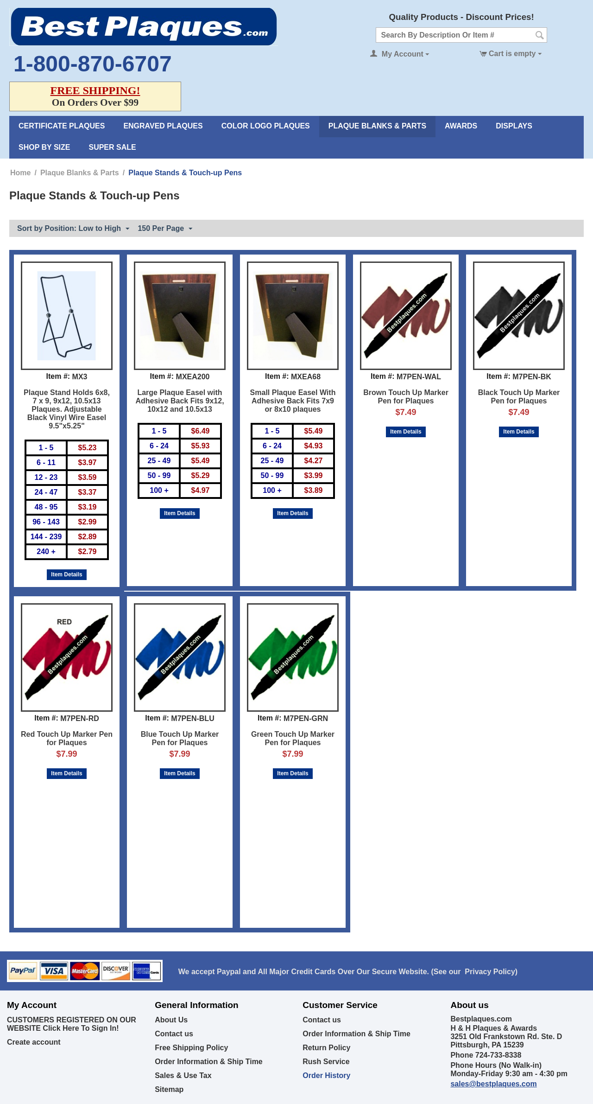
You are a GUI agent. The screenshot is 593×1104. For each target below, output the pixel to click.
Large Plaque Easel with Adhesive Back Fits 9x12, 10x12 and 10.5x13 (179, 401)
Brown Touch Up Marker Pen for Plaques (405, 397)
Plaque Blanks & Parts (377, 126)
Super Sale (112, 147)
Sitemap (169, 1089)
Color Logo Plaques (265, 126)
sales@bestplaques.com (493, 1084)
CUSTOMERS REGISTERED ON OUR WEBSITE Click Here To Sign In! (71, 1024)
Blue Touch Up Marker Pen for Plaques (180, 738)
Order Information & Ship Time (209, 1062)
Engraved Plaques (162, 126)
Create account (34, 1042)
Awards (461, 126)
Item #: (58, 376)
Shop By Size (44, 147)
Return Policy (326, 1048)
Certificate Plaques (62, 126)
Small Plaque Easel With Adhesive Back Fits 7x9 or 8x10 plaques (293, 401)
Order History (326, 1075)
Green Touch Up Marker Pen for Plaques (292, 738)
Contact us (174, 1034)
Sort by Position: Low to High (73, 229)
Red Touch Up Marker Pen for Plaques (67, 738)
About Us (171, 1020)
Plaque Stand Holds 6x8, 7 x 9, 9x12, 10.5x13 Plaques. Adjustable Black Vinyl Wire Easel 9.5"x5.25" (67, 409)
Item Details (66, 574)
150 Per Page (165, 229)
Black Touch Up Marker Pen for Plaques (519, 397)
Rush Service (326, 1062)
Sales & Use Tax (183, 1075)
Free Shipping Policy (191, 1048)
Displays (514, 126)
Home (20, 173)
